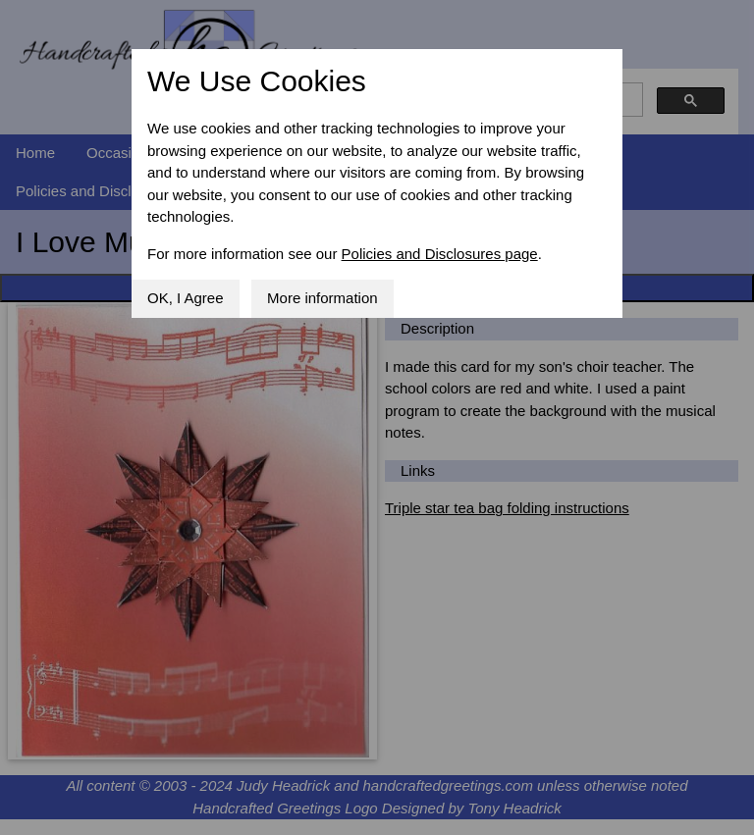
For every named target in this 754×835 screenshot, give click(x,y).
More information (322, 297)
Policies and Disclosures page (440, 253)
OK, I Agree (185, 297)
